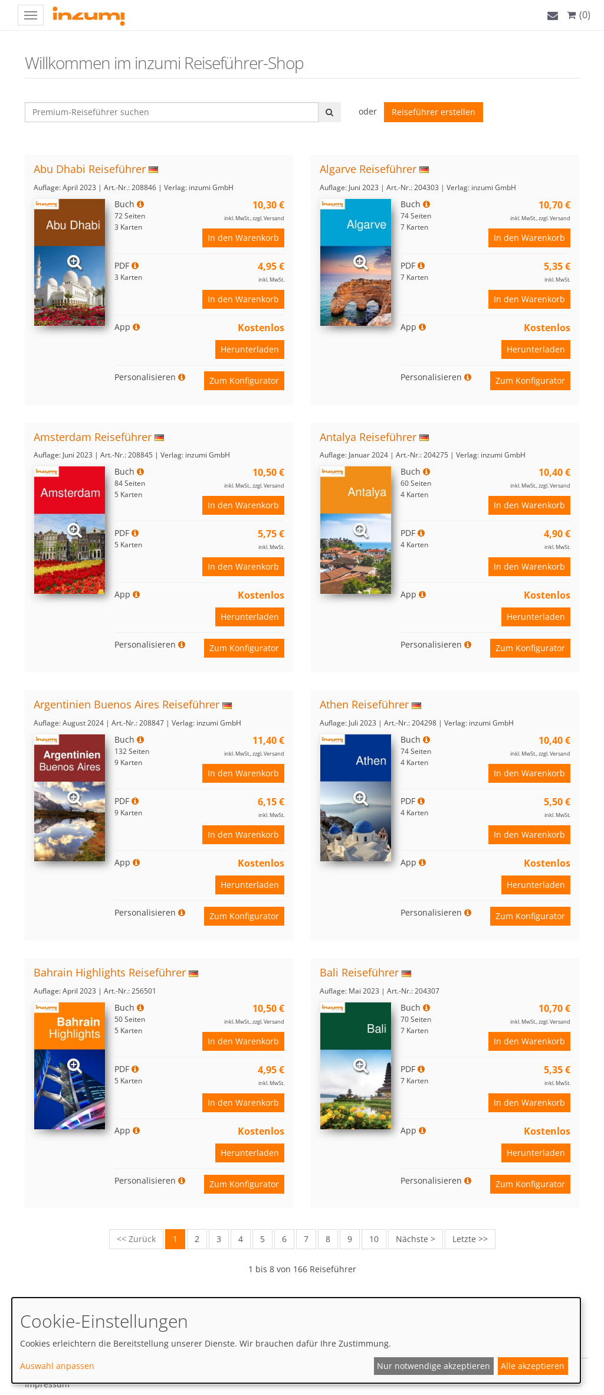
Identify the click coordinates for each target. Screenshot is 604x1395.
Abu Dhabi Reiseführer (90, 169)
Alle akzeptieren (532, 1365)
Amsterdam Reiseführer (93, 437)
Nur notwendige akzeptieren (433, 1365)
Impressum (47, 1384)
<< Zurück (136, 1238)
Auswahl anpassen (57, 1365)
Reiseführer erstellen (433, 111)
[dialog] (296, 1340)
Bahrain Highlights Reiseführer (110, 972)
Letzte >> (470, 1238)
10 (374, 1238)
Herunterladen (250, 349)
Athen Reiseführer (364, 704)
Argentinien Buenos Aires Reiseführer (126, 704)
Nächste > (415, 1238)
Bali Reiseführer (359, 972)
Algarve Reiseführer (368, 169)
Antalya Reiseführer (368, 437)
